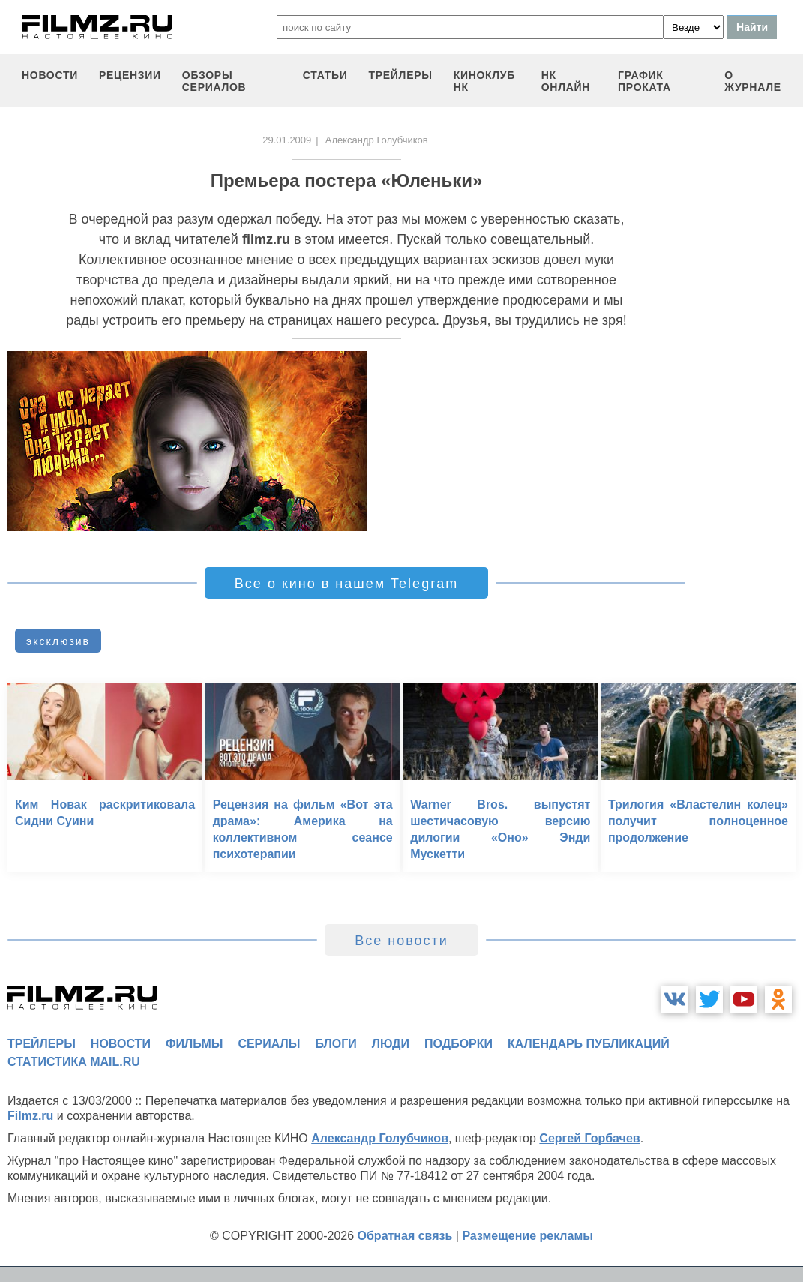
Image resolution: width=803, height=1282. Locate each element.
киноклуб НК (484, 81)
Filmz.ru (30, 1115)
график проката (644, 81)
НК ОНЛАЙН (565, 81)
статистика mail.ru (73, 1061)
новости (50, 75)
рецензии (130, 75)
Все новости (401, 940)
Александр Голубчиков (379, 1138)
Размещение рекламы (527, 1235)
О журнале (752, 81)
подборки (458, 1043)
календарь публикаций (589, 1043)
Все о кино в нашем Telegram (346, 583)
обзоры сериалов (214, 81)
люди (390, 1043)
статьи (325, 75)
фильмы (194, 1043)
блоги (335, 1043)
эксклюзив (58, 641)
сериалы (269, 1043)
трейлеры (401, 75)
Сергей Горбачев (589, 1138)
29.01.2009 (286, 140)
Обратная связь (405, 1235)
